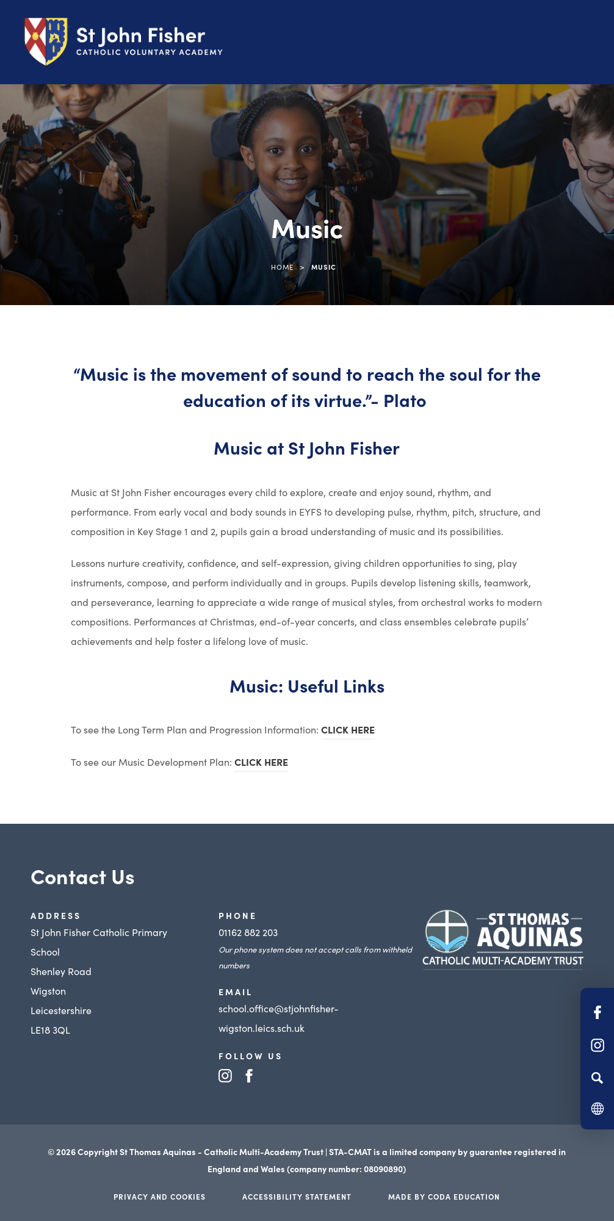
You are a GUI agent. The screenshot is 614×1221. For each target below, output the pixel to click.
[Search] (597, 1077)
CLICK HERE (348, 729)
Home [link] (282, 267)
